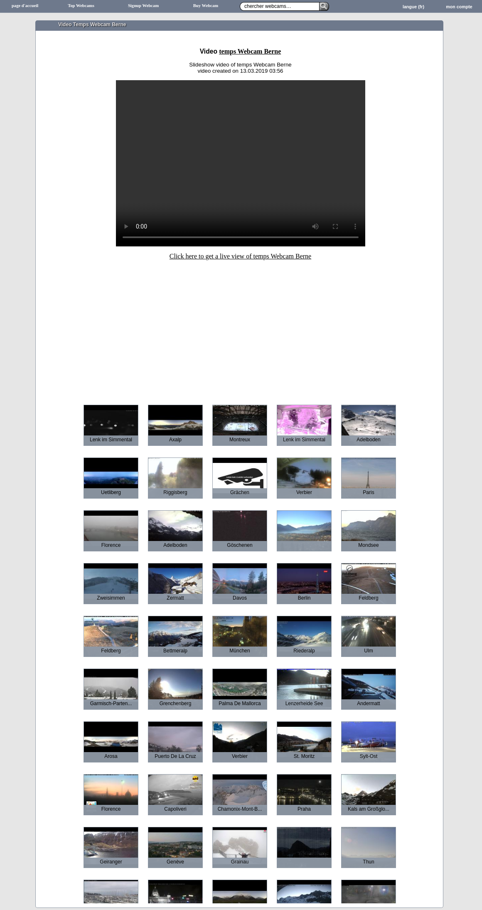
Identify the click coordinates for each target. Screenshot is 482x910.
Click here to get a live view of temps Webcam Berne (240, 256)
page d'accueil (25, 5)
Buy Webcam (206, 5)
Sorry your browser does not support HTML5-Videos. (240, 163)
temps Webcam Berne (250, 51)
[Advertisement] (240, 326)
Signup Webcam (143, 5)
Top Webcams (81, 5)
